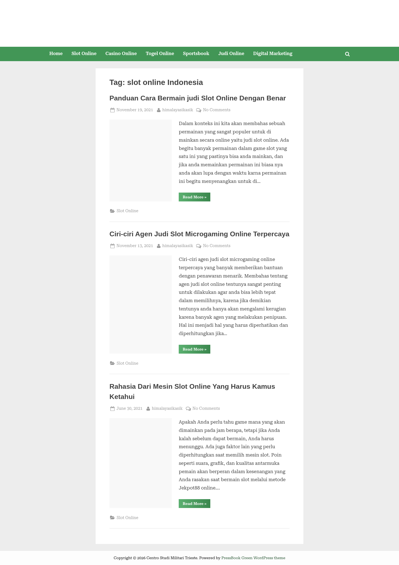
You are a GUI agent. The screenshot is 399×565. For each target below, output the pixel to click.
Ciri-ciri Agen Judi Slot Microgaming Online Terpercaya (199, 234)
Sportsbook (196, 53)
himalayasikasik (177, 109)
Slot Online (83, 53)
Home (56, 53)
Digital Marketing (272, 53)
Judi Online (231, 53)
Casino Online (121, 53)
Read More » (196, 198)
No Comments (216, 110)
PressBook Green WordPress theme (253, 558)
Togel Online (160, 53)
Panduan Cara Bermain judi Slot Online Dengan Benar (197, 98)
